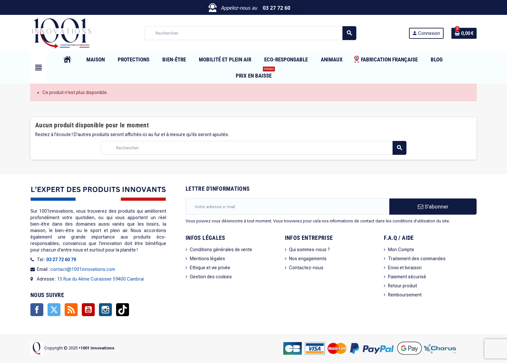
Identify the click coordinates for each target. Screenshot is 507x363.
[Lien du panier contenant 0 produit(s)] (464, 33)
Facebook (36, 309)
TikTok (122, 309)
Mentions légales (207, 258)
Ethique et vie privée (210, 267)
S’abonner (433, 206)
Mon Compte (401, 249)
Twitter (54, 309)
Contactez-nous (306, 267)
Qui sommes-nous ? (309, 249)
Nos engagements (308, 258)
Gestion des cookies (211, 276)
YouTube (88, 309)
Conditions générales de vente (221, 249)
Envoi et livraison (405, 267)
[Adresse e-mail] (287, 206)
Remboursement (405, 294)
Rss (71, 309)
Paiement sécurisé (407, 276)
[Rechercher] (250, 33)
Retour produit (402, 285)
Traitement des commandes (417, 258)
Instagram (105, 309)
